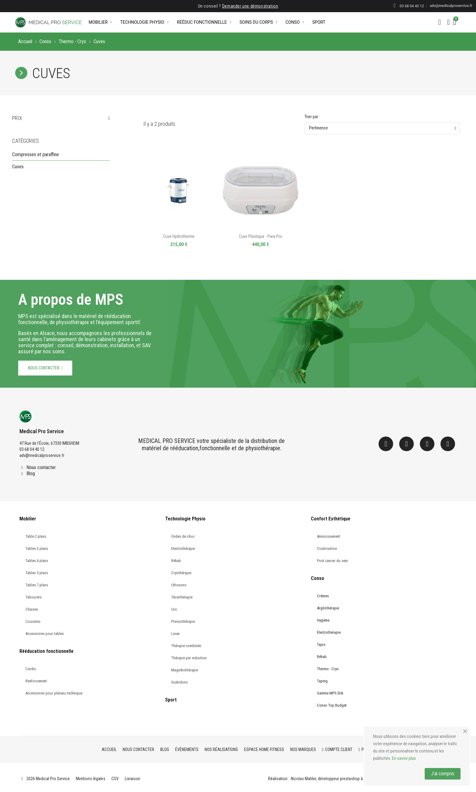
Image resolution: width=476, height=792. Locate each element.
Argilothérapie (328, 608)
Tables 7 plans (36, 585)
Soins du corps (258, 22)
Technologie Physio (144, 22)
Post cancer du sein (332, 560)
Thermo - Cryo (72, 41)
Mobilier (100, 22)
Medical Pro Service (41, 431)
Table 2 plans (35, 536)
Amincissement (328, 536)
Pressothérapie (183, 621)
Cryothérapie (181, 573)
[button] (439, 22)
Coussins (32, 621)
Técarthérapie (181, 597)
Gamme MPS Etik (330, 693)
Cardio (30, 669)
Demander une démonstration (250, 6)
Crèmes (323, 596)
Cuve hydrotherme (179, 236)
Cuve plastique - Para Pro (260, 236)
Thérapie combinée (186, 645)
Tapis (321, 644)
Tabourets (33, 597)
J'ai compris (442, 774)
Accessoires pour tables (44, 633)
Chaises (31, 609)
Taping (322, 681)
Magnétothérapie (184, 670)
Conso (294, 22)
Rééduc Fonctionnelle (204, 22)
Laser (175, 633)
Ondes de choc (183, 536)
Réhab (176, 560)
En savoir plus (404, 758)
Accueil (25, 41)
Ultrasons (178, 585)
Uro (174, 609)
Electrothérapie (183, 548)
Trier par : (312, 116)
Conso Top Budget (332, 705)
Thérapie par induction (189, 658)
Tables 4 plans (36, 560)
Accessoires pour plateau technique (53, 693)
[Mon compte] (448, 22)
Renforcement (36, 681)
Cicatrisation (327, 548)
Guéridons (179, 682)
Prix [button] (17, 118)
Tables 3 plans (36, 548)
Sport (318, 22)
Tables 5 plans (36, 573)
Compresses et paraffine (35, 154)
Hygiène (323, 620)
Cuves (18, 167)
